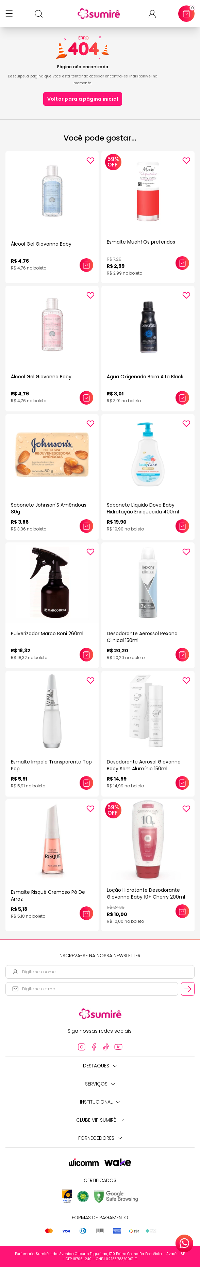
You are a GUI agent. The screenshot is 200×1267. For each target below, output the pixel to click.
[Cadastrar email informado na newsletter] (188, 989)
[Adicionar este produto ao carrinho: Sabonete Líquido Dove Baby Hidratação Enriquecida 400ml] (182, 526)
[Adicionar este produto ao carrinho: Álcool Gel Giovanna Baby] (86, 265)
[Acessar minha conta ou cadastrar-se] (155, 14)
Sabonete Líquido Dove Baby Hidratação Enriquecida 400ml (143, 508)
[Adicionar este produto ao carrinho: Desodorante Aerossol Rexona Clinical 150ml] (182, 654)
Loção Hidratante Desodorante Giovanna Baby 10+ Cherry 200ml (146, 893)
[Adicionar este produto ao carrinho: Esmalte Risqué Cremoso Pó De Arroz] (86, 913)
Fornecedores (100, 1138)
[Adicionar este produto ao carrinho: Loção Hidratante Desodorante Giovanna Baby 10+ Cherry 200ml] (182, 911)
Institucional (100, 1101)
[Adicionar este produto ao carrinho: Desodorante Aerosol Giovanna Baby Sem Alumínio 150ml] (182, 783)
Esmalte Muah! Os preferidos (141, 241)
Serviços (100, 1083)
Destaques (100, 1065)
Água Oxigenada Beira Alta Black (145, 376)
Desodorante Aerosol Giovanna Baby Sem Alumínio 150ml (144, 765)
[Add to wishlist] (90, 161)
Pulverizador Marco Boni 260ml (47, 633)
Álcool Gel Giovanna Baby (41, 244)
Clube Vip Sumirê (100, 1120)
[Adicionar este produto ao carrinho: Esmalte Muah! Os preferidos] (182, 263)
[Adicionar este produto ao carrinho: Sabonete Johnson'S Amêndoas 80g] (86, 526)
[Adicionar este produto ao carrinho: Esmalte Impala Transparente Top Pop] (86, 783)
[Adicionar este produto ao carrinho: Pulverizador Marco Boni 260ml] (86, 654)
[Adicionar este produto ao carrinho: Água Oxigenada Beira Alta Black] (182, 398)
